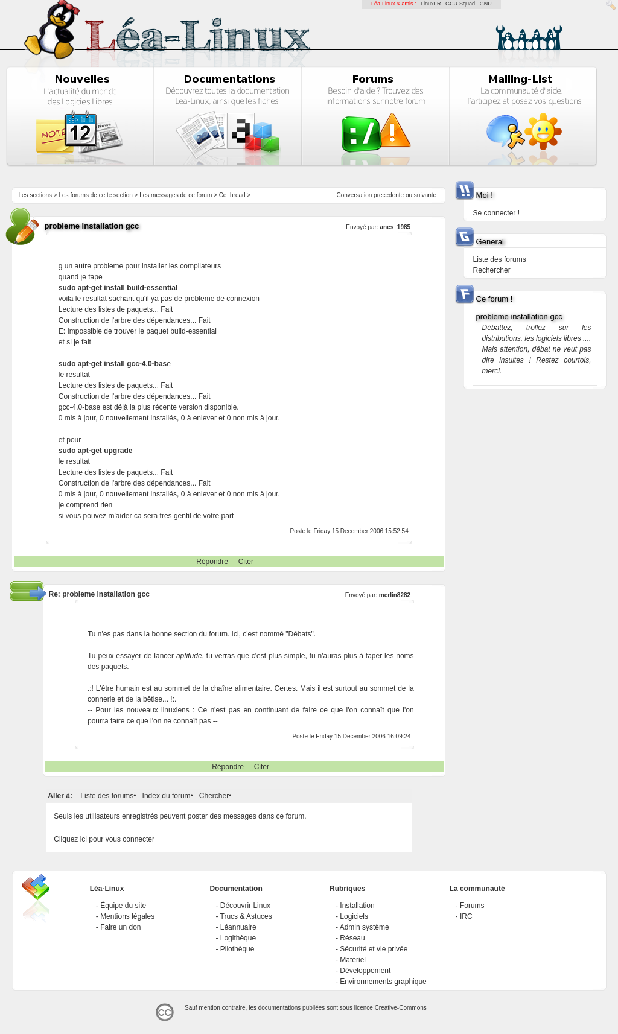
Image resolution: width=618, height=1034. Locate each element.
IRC (466, 916)
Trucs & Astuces (246, 916)
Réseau (352, 938)
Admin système (364, 927)
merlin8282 (394, 595)
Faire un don (120, 927)
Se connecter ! (496, 213)
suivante (425, 195)
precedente (389, 195)
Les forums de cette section (95, 195)
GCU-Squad (460, 4)
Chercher (214, 795)
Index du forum (166, 795)
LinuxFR (431, 4)
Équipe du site (123, 905)
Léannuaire (238, 927)
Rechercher (492, 270)
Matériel (353, 960)
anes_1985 (395, 227)
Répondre (212, 561)
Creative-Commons (401, 1007)
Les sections (35, 195)
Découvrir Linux (245, 905)
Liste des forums (106, 795)
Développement (365, 970)
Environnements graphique (383, 981)
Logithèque (238, 938)
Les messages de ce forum (175, 195)
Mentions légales (127, 916)
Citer (245, 561)
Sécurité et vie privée (373, 949)
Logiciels (354, 916)
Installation (357, 905)
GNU (486, 4)
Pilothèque (237, 949)
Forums (472, 905)
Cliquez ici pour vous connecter (104, 839)
